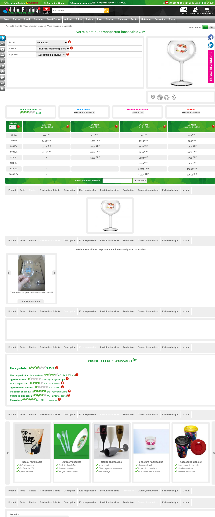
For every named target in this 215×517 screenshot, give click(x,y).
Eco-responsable (87, 190)
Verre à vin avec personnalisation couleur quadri (31, 292)
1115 (143, 140)
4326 (46, 152)
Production (128, 190)
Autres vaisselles (111, 462)
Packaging (160, 19)
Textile (134, 19)
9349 (143, 163)
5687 (95, 157)
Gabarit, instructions (148, 190)
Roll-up (16, 19)
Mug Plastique (32, 462)
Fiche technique (170, 190)
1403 (46, 140)
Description (69, 190)
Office (79, 19)
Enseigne (38, 19)
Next (54, 272)
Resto (172, 19)
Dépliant (110, 19)
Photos (32, 190)
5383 (143, 157)
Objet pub (146, 19)
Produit (12, 190)
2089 (95, 146)
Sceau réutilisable (71, 462)
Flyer (99, 19)
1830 (143, 146)
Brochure (122, 19)
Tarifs (22, 190)
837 (95, 135)
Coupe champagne (150, 462)
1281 (95, 140)
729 (143, 135)
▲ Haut (186, 190)
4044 (95, 152)
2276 (46, 146)
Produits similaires (109, 190)
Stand (27, 19)
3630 (143, 152)
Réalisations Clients (50, 190)
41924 (143, 174)
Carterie (89, 19)
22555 (143, 168)
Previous (8, 272)
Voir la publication (31, 301)
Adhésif (68, 19)
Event (6, 19)
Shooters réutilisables (190, 462)
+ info (39, 110)
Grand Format (54, 19)
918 (47, 135)
